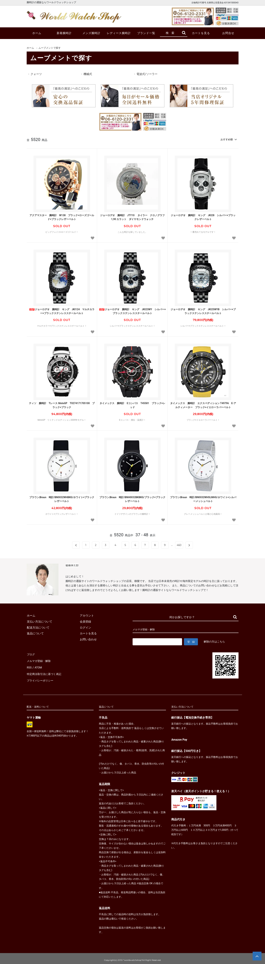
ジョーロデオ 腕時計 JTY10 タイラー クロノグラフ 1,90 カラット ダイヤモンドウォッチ (133, 217)
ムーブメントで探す (49, 47)
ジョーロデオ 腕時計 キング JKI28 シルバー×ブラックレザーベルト (203, 217)
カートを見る (201, 33)
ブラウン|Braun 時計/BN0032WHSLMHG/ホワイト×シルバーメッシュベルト (203, 498)
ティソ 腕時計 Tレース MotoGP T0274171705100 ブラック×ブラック (62, 405)
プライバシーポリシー (41, 677)
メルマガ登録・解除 (39, 660)
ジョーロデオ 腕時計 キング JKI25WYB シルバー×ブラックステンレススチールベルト (203, 311)
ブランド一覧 (146, 33)
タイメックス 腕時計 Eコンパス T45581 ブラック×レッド (132, 405)
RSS (29, 666)
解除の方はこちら (214, 641)
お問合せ (228, 33)
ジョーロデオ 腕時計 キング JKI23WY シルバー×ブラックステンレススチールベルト (132, 311)
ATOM (38, 666)
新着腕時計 (64, 33)
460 (179, 544)
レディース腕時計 (119, 33)
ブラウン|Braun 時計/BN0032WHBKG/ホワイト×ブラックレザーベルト (61, 498)
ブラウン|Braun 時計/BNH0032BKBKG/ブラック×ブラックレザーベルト (132, 498)
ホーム (36, 33)
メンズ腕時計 (91, 33)
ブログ (31, 654)
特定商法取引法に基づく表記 (45, 672)
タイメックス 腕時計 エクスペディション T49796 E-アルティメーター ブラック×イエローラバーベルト (203, 405)
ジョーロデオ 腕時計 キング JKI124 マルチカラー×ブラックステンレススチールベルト (62, 311)
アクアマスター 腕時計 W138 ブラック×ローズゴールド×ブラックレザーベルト (61, 217)
